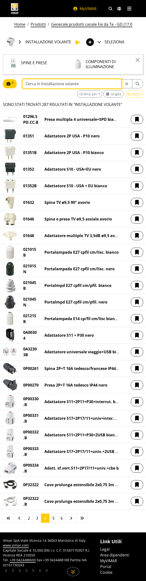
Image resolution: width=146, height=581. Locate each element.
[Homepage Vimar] (15, 8)
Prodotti (38, 24)
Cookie (106, 572)
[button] (137, 119)
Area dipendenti (114, 555)
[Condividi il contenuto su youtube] (33, 571)
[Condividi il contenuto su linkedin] (6, 571)
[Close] (137, 60)
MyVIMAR (85, 8)
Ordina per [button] (88, 94)
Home (19, 24)
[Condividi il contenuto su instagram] (26, 571)
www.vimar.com (16, 545)
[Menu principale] (129, 9)
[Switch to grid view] (113, 94)
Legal (105, 549)
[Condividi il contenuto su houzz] (40, 571)
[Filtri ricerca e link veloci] (110, 9)
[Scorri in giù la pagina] (73, 571)
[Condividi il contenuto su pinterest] (19, 571)
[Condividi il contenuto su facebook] (13, 571)
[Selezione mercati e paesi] (119, 9)
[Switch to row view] (134, 94)
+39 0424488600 (23, 560)
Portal (105, 566)
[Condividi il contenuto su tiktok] (46, 571)
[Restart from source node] (126, 83)
